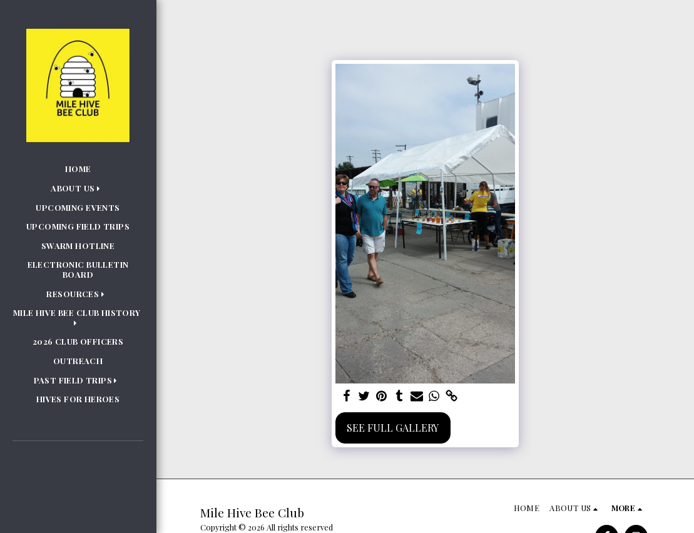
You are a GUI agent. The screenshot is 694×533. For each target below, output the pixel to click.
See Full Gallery (393, 427)
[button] (78, 188)
